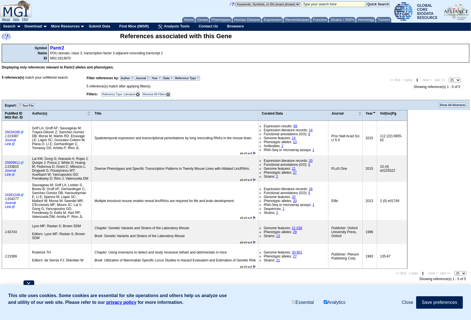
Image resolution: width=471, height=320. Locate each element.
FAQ (25, 19)
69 (295, 126)
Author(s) (39, 113)
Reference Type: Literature (119, 94)
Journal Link (10, 142)
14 (311, 130)
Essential (303, 302)
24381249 (12, 195)
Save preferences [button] (439, 302)
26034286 (12, 132)
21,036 (297, 228)
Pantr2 (57, 48)
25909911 (12, 163)
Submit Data (99, 26)
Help (16, 19)
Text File (26, 105)
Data (167, 78)
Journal (142, 78)
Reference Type (187, 78)
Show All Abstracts (452, 105)
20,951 (297, 252)
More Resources (65, 26)
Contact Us (208, 26)
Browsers (235, 26)
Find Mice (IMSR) (134, 26)
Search (9, 26)
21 (294, 169)
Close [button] (407, 302)
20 (311, 161)
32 (294, 197)
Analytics (334, 302)
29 (295, 232)
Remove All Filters (154, 94)
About (6, 19)
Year (156, 78)
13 (295, 142)
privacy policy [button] (121, 302)
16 (311, 189)
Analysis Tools (174, 26)
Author (127, 78)
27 (295, 173)
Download (33, 26)
